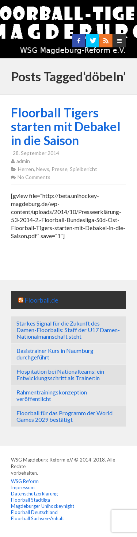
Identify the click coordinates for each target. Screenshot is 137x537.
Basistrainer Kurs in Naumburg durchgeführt (55, 354)
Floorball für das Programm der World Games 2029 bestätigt (64, 416)
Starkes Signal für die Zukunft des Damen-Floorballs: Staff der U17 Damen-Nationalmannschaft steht (68, 330)
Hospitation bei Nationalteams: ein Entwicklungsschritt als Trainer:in (60, 374)
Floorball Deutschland (34, 512)
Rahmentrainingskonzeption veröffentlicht (51, 395)
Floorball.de (41, 300)
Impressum (23, 487)
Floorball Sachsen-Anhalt (37, 518)
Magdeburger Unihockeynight (42, 506)
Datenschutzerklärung (34, 494)
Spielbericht (83, 169)
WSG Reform (25, 481)
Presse (60, 169)
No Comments (34, 177)
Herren (26, 169)
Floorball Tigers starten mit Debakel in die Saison (66, 126)
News (42, 169)
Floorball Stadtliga (30, 500)
